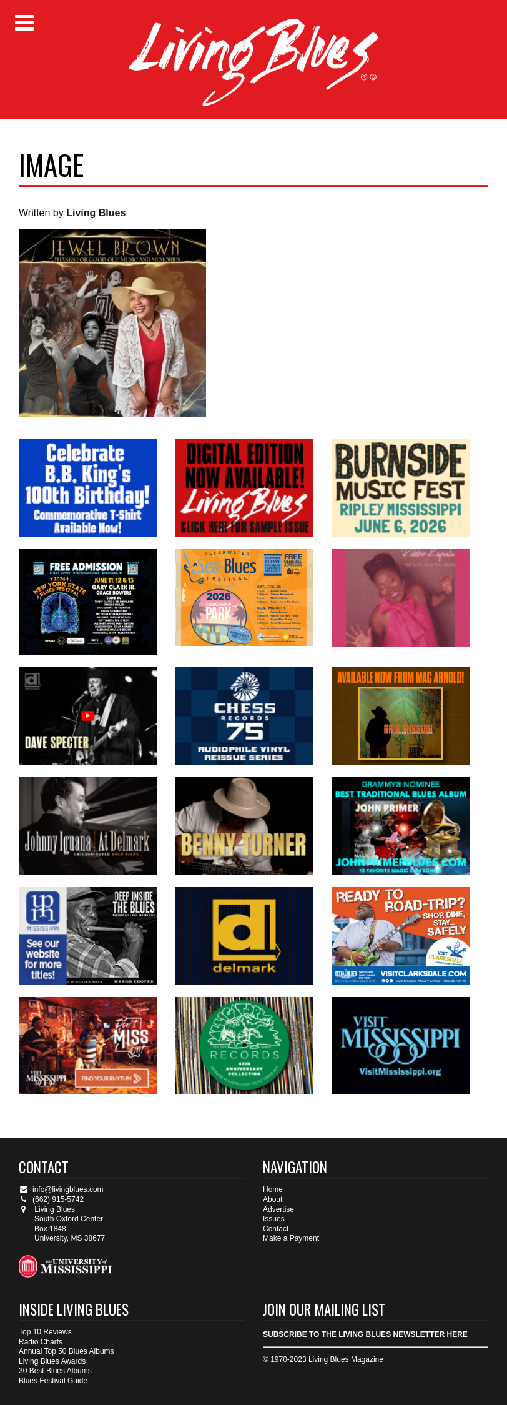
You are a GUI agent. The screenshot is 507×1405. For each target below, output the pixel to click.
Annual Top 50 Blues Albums (66, 1351)
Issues (274, 1218)
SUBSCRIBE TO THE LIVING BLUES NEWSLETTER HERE (365, 1334)
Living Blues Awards (52, 1361)
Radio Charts (40, 1342)
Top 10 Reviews (45, 1332)
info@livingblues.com (61, 1189)
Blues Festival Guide (53, 1380)
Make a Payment (291, 1238)
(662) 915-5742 (51, 1199)
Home (273, 1189)
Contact (275, 1228)
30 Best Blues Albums (55, 1370)
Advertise (278, 1209)
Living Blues (96, 212)
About (272, 1199)
